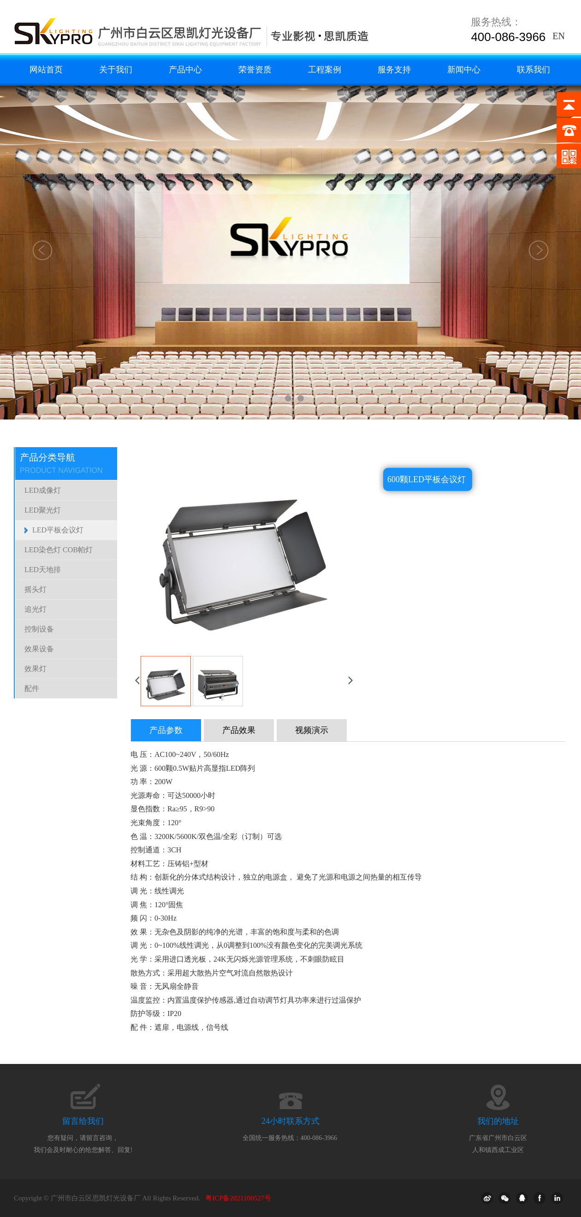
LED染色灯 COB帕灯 (58, 550)
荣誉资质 (255, 69)
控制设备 (39, 629)
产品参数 (166, 730)
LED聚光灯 (42, 510)
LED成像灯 (42, 490)
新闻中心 (463, 69)
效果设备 (39, 649)
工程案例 (324, 69)
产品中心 (185, 69)
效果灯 (35, 669)
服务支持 (394, 69)
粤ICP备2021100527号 (238, 1198)
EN (558, 36)
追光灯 (35, 609)
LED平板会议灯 (57, 530)
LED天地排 (42, 569)
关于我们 (115, 69)
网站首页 (46, 69)
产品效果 (238, 730)
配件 (31, 688)
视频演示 (311, 730)
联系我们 (533, 69)
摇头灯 (35, 589)
